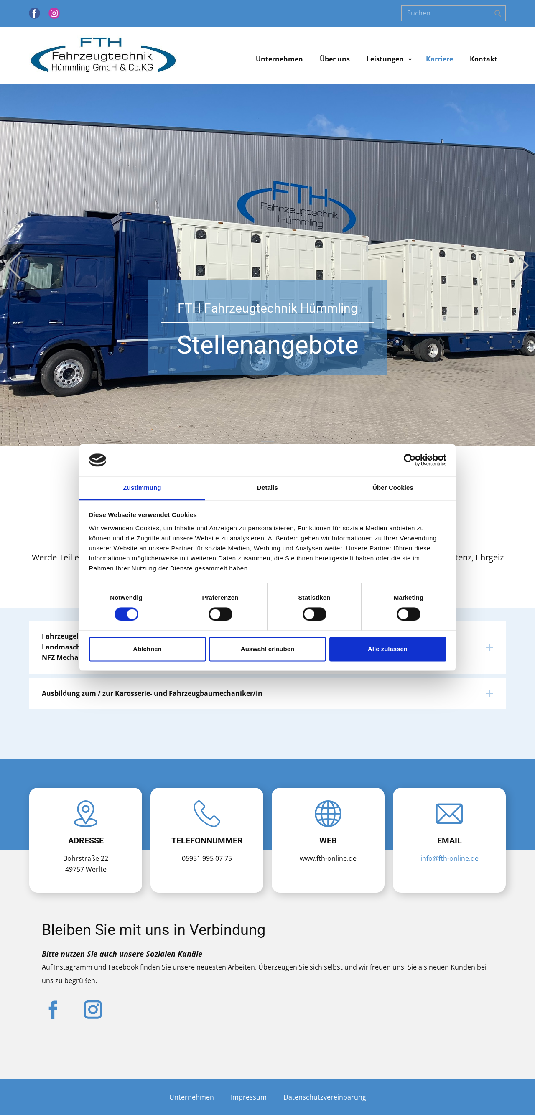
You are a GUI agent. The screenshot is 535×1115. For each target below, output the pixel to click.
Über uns (335, 59)
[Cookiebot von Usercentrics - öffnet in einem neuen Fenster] (409, 460)
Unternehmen (279, 59)
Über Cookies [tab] (392, 487)
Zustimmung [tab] (142, 487)
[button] (13, 265)
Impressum (249, 1097)
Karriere (439, 59)
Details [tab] (267, 487)
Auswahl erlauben (267, 648)
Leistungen (385, 59)
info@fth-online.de (449, 858)
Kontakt (483, 59)
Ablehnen (147, 648)
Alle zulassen (388, 648)
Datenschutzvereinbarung (324, 1097)
